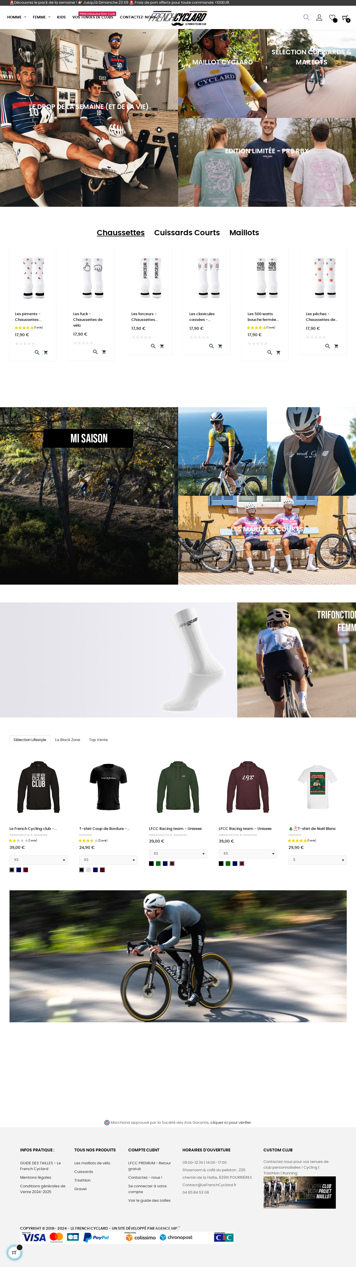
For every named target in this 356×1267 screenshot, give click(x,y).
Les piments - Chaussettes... (28, 317)
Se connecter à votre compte (147, 1189)
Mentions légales (35, 1178)
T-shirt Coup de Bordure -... (104, 829)
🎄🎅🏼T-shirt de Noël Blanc (312, 829)
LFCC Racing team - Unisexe (175, 829)
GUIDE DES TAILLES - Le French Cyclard (40, 1166)
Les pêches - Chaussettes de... (322, 317)
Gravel (80, 1189)
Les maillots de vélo (92, 1163)
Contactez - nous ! (145, 1178)
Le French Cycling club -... (33, 829)
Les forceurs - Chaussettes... (144, 317)
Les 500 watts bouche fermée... (263, 317)
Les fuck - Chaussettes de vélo (88, 320)
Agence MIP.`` (167, 1228)
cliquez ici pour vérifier (230, 1123)
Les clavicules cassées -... (202, 317)
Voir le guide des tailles (149, 1201)
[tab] (121, 233)
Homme (85, 835)
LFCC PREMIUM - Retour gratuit (149, 1166)
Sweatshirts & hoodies (29, 835)
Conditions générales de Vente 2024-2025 (42, 1189)
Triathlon (82, 1180)
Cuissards (83, 1172)
